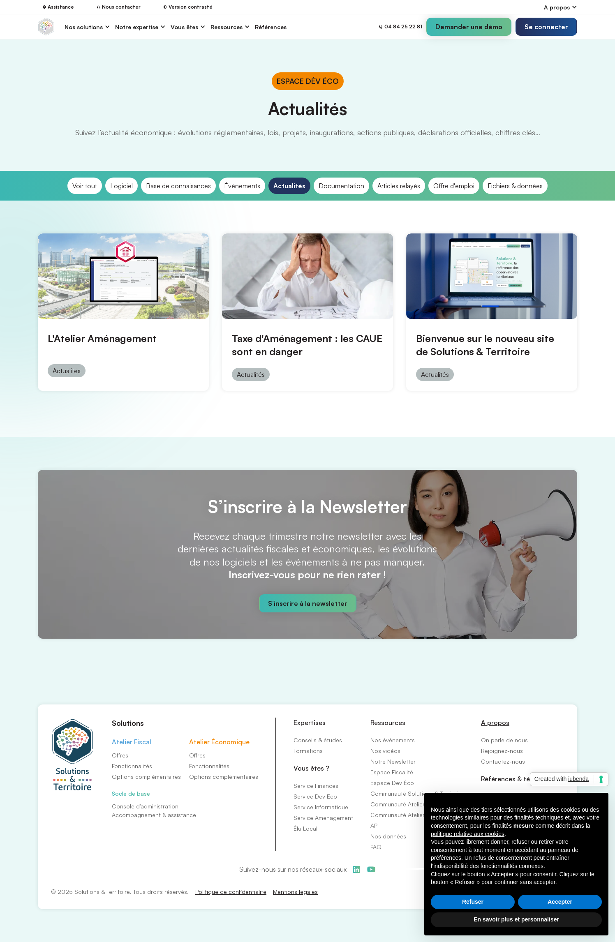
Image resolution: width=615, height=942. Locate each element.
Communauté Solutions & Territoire (416, 793)
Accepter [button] (560, 901)
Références (271, 26)
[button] (560, 7)
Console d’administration (145, 806)
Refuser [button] (472, 901)
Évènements (242, 186)
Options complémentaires (146, 776)
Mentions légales (295, 891)
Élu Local (305, 828)
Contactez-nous (503, 761)
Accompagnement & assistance (154, 814)
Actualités (289, 186)
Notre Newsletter (393, 761)
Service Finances (316, 785)
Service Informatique (321, 806)
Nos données (388, 836)
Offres (120, 755)
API (374, 825)
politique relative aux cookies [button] (467, 834)
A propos (495, 722)
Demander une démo (468, 27)
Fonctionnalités (132, 765)
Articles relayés (398, 186)
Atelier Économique (219, 742)
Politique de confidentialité (230, 891)
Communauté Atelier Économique (415, 804)
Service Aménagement (323, 817)
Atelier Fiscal (131, 742)
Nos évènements (392, 740)
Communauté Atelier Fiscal (405, 814)
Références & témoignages (522, 779)
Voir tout (84, 186)
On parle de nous (504, 740)
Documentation (341, 186)
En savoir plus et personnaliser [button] (516, 919)
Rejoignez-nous (502, 750)
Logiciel (121, 186)
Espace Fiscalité (391, 772)
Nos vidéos (385, 750)
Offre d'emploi (453, 186)
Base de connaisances (178, 186)
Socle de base (131, 793)
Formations (308, 750)
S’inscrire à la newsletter (307, 603)
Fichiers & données (515, 186)
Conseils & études (318, 740)
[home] (46, 26)
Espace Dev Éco (392, 782)
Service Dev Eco (315, 796)
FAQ (375, 846)
